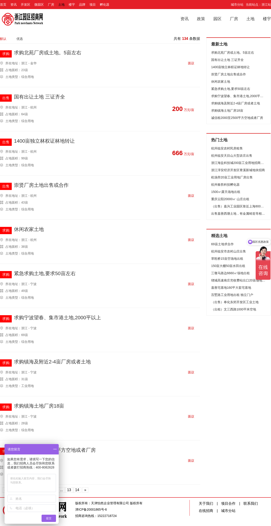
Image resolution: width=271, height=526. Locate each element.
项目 (92, 4)
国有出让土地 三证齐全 (39, 97)
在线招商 (206, 511)
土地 (61, 4)
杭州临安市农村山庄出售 (228, 251)
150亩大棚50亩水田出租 (228, 266)
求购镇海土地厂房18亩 (39, 406)
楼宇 (72, 4)
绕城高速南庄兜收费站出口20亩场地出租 (238, 280)
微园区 (39, 4)
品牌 (82, 4)
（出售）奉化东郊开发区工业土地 (235, 302)
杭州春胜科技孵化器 (225, 184)
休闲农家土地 (29, 229)
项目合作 (228, 503)
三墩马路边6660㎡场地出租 (230, 273)
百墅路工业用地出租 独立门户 (232, 295)
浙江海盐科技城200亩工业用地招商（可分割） (238, 163)
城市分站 (237, 4)
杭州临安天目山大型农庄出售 (231, 155)
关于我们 (206, 503)
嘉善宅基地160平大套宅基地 (231, 287)
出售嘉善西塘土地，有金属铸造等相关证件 (238, 213)
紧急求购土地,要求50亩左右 (45, 273)
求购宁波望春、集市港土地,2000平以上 (57, 317)
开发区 (25, 4)
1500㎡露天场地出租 (225, 192)
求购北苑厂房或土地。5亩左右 (47, 52)
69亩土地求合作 (222, 244)
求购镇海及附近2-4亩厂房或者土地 (52, 362)
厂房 (51, 4)
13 (69, 490)
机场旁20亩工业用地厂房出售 (232, 177)
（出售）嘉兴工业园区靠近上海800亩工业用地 (238, 206)
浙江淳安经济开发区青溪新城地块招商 (238, 170)
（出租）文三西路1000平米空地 (233, 309)
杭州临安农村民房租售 (227, 148)
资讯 (13, 4)
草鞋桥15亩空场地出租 (227, 258)
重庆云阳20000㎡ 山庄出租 (230, 199)
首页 (3, 4)
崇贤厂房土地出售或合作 (41, 185)
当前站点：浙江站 (258, 4)
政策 (201, 19)
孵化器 (104, 4)
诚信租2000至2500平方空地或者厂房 (237, 118)
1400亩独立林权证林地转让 (44, 141)
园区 (217, 19)
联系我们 (250, 503)
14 (77, 490)
